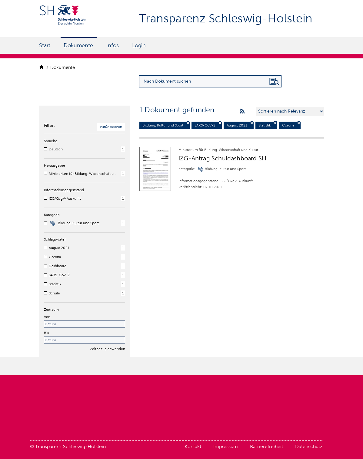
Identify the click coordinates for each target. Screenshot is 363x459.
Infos (112, 45)
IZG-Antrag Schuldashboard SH (222, 158)
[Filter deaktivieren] (188, 123)
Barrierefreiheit (266, 446)
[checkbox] (45, 148)
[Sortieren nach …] (290, 111)
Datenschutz (308, 446)
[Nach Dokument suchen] (274, 81)
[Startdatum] (84, 324)
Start (44, 45)
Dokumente (78, 45)
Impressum (225, 446)
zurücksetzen (111, 127)
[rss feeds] (242, 111)
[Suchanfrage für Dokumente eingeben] (210, 81)
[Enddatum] (84, 340)
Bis (46, 333)
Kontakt (193, 446)
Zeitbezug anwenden (107, 349)
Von (47, 317)
